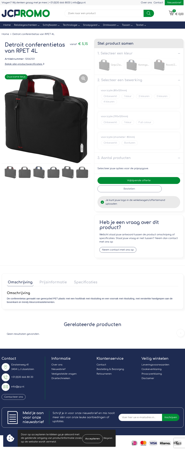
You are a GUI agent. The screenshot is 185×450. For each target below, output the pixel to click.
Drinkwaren (109, 25)
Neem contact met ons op (118, 249)
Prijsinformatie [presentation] (50, 281)
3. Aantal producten (114, 158)
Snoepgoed (90, 25)
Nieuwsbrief (174, 2)
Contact (158, 2)
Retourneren (104, 372)
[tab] (19, 282)
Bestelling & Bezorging (110, 368)
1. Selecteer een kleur (115, 53)
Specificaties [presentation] (80, 281)
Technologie (70, 25)
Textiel (140, 25)
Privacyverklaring (151, 372)
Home (7, 25)
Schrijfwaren (50, 25)
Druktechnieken (60, 377)
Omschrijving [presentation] (19, 281)
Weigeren (107, 438)
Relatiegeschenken (25, 25)
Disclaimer (147, 377)
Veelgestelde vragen (64, 372)
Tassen (126, 25)
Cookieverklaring (151, 368)
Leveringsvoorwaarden (155, 363)
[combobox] (104, 13)
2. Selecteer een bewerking (119, 80)
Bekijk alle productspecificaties (24, 64)
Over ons (146, 2)
